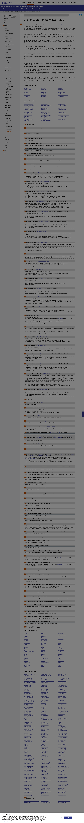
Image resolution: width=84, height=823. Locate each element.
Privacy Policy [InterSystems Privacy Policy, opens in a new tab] (6, 822)
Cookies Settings (60, 818)
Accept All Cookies (68, 818)
